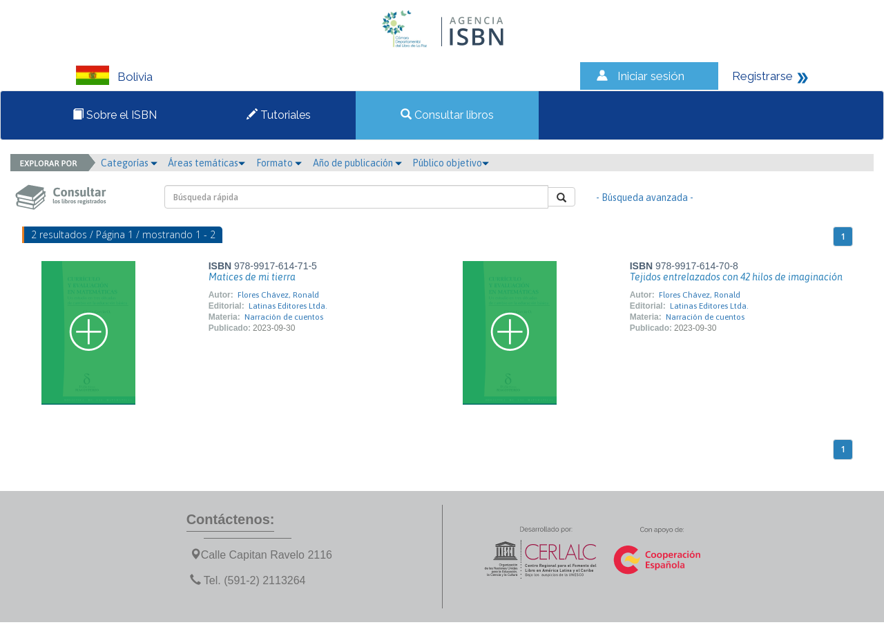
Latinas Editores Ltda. (288, 306)
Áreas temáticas (206, 162)
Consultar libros (447, 115)
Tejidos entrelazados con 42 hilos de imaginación (736, 276)
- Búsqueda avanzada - (644, 197)
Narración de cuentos (283, 317)
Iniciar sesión (650, 76)
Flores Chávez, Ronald (278, 295)
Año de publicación (357, 162)
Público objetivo (450, 162)
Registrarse (762, 76)
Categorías (129, 162)
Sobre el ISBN (115, 115)
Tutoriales (279, 115)
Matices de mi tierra (252, 276)
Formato (279, 162)
